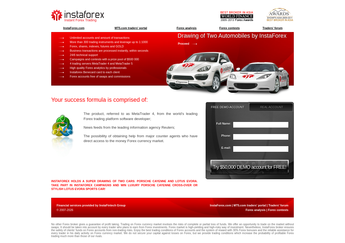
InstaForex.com (73, 28)
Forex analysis (186, 28)
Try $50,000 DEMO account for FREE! (249, 167)
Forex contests (229, 28)
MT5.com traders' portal (131, 28)
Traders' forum (272, 28)
